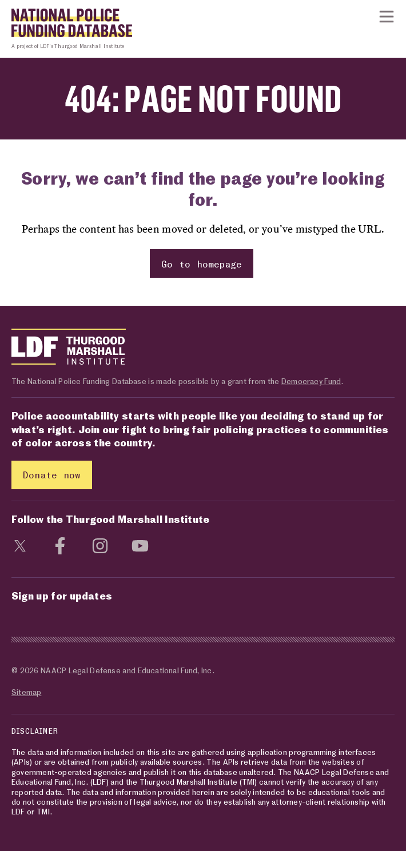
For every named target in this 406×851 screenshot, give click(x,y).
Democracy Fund (311, 381)
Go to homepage (201, 263)
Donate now (52, 474)
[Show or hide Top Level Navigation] (387, 17)
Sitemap (26, 692)
